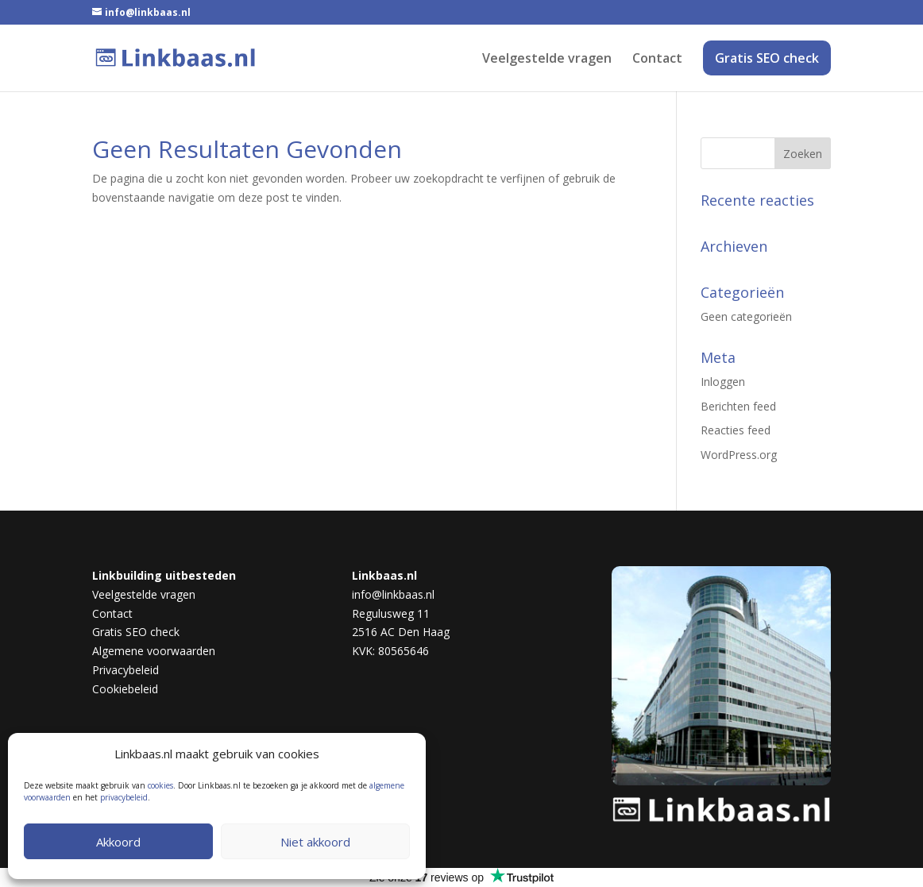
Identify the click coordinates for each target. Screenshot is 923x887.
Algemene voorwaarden (153, 650)
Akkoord (118, 842)
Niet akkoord (315, 842)
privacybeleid (124, 797)
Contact (657, 59)
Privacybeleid (125, 669)
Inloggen (723, 381)
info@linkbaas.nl (393, 594)
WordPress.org (739, 454)
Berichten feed (738, 406)
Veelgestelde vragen (547, 59)
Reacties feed (735, 430)
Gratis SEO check (767, 58)
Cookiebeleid (125, 688)
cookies (160, 785)
